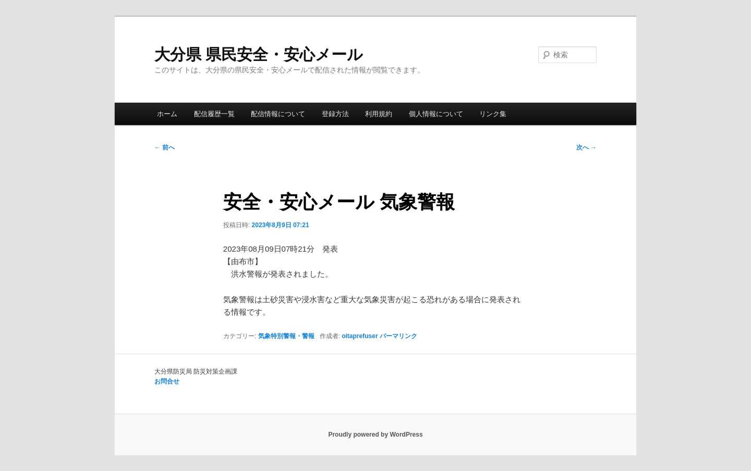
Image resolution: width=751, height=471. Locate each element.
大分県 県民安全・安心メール (258, 54)
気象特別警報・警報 (286, 336)
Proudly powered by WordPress (375, 434)
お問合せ (166, 381)
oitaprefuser (360, 336)
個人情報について (436, 114)
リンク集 (492, 114)
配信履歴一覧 (214, 114)
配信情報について (278, 114)
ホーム (167, 114)
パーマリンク (398, 336)
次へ (586, 147)
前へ (164, 147)
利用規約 (378, 114)
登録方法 (335, 114)
